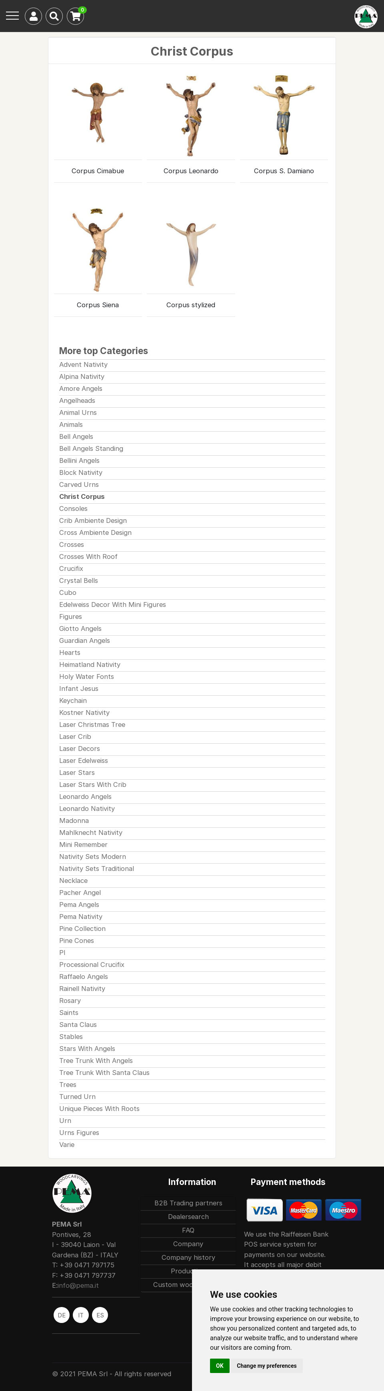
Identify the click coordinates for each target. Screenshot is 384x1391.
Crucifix (71, 568)
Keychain (73, 701)
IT (81, 1315)
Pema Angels (79, 905)
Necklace (73, 881)
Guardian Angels (84, 640)
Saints (68, 1013)
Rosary (70, 1001)
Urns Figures (79, 1133)
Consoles (73, 508)
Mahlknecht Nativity (90, 833)
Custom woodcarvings (188, 1285)
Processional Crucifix (91, 965)
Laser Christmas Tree (92, 725)
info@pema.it (78, 1285)
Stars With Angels (87, 1049)
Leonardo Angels (85, 797)
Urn (65, 1121)
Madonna (74, 821)
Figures (70, 616)
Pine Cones (76, 941)
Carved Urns (79, 484)
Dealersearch (188, 1217)
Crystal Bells (78, 580)
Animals (71, 424)
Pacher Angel (80, 893)
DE (62, 1315)
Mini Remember (83, 845)
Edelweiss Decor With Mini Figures (112, 604)
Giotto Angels (80, 628)
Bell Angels (76, 436)
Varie (66, 1145)
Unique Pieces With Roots (99, 1109)
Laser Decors (79, 749)
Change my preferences (266, 1366)
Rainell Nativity (82, 989)
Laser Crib (75, 737)
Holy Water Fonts (86, 676)
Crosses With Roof (88, 556)
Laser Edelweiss (83, 761)
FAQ (188, 1230)
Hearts (69, 652)
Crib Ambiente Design (93, 520)
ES (100, 1315)
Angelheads (77, 400)
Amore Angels (80, 388)
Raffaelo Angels (83, 977)
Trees (67, 1085)
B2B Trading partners (188, 1203)
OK (220, 1366)
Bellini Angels (79, 460)
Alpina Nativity (81, 376)
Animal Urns (78, 412)
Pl (62, 953)
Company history (188, 1257)
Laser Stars (77, 773)
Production (188, 1271)
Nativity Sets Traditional (96, 869)
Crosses (71, 544)
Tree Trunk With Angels (96, 1061)
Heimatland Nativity (89, 664)
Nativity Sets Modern (92, 857)
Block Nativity (80, 472)
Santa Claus (78, 1025)
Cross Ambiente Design (95, 532)
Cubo (67, 592)
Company (188, 1244)
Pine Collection (82, 929)
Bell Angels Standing (91, 448)
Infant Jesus (78, 688)
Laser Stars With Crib (92, 785)
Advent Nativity (83, 364)
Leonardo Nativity (87, 809)
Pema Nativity (80, 917)
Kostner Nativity (84, 713)
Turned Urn (77, 1097)
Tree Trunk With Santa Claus (104, 1073)
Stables (71, 1037)
